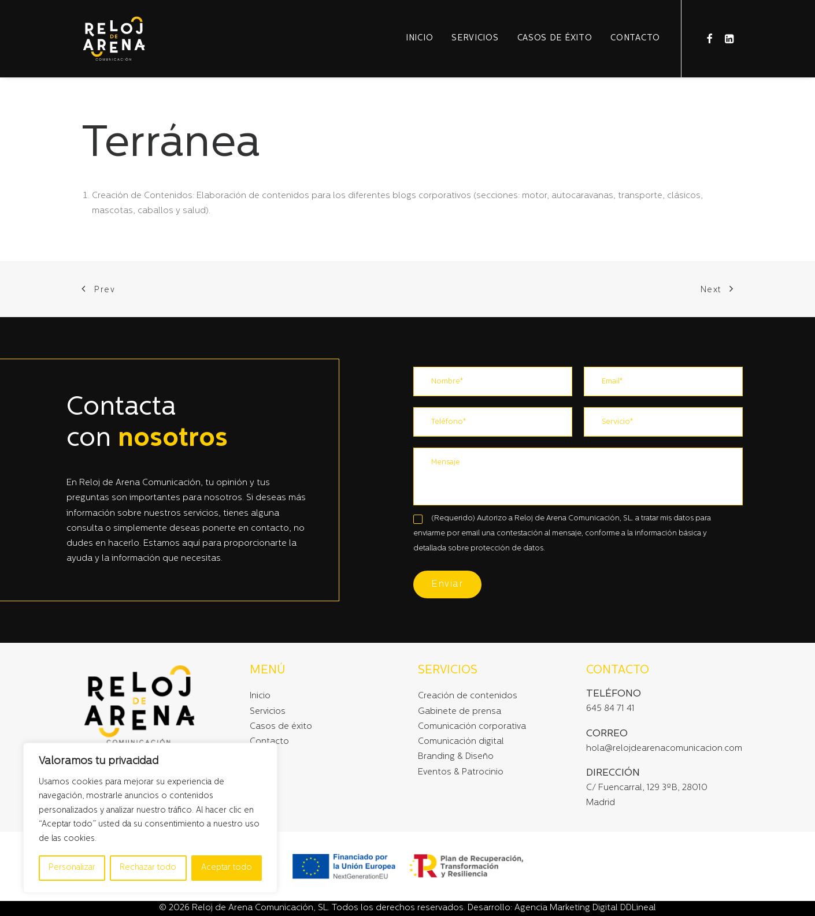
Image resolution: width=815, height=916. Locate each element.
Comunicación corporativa (472, 727)
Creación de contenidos (467, 696)
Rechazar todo (148, 867)
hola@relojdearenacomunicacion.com (664, 748)
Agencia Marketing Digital (566, 908)
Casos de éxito (554, 38)
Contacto (635, 38)
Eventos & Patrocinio (460, 772)
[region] (150, 818)
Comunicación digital (461, 742)
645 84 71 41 (610, 709)
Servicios (474, 38)
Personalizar (72, 867)
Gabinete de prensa (459, 712)
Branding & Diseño (456, 757)
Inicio (419, 38)
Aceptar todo (226, 867)
